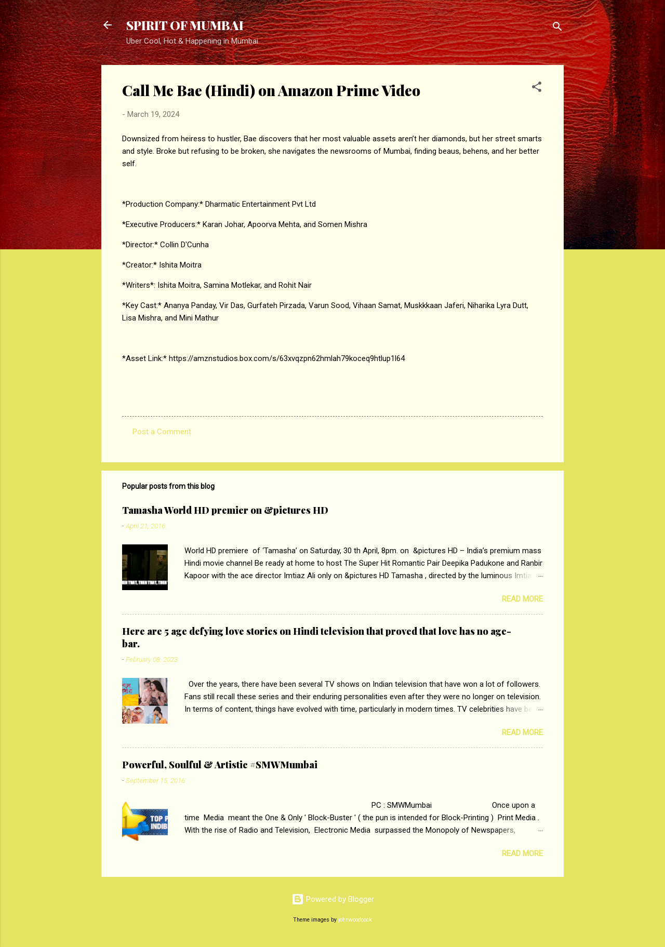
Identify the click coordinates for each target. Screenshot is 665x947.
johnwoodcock (355, 919)
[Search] (557, 28)
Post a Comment (161, 431)
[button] (536, 89)
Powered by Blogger (332, 899)
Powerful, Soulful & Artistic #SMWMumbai (219, 764)
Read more (522, 599)
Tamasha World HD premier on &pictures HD (225, 510)
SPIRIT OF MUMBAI (185, 25)
